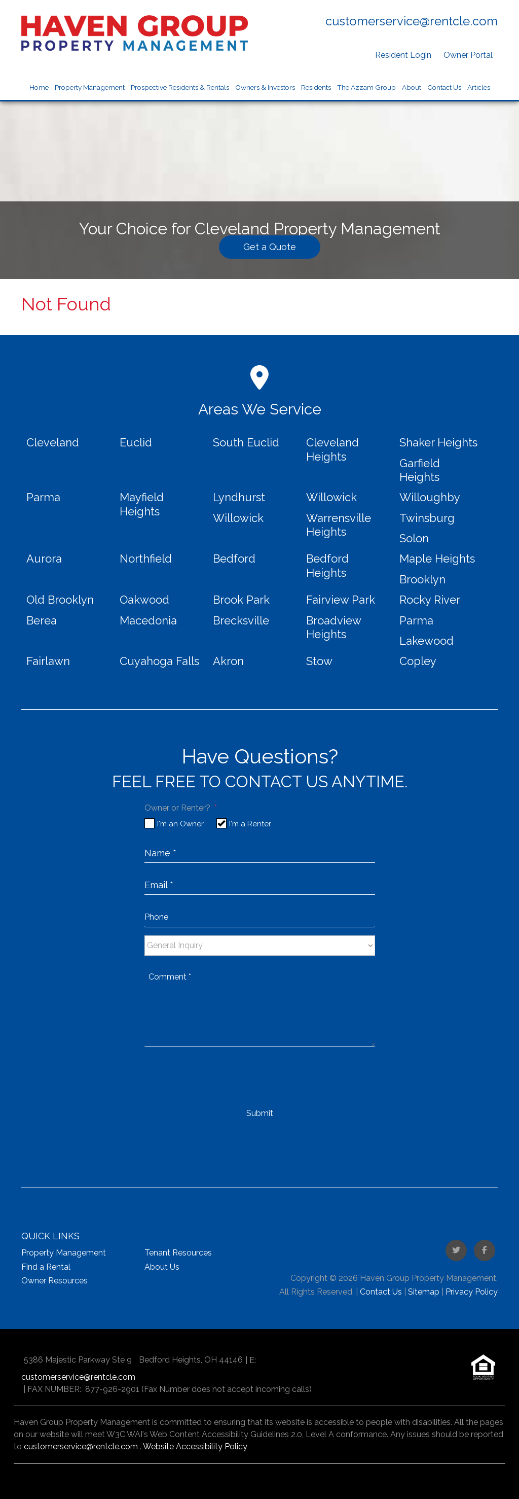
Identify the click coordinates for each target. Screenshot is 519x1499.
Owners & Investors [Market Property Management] (265, 87)
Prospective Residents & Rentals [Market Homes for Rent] (180, 87)
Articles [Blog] (478, 87)
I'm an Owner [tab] (180, 823)
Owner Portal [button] (468, 55)
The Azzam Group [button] (366, 87)
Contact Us (444, 87)
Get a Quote (269, 246)
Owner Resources (54, 1280)
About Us (161, 1267)
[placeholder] (259, 852)
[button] (456, 1250)
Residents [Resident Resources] (316, 87)
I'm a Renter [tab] (250, 823)
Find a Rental (45, 1267)
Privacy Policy (472, 1292)
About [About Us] (411, 87)
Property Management (63, 1253)
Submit (259, 1113)
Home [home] (39, 87)
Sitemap (423, 1292)
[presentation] (221, 1077)
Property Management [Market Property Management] (90, 87)
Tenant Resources (178, 1253)
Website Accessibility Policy (195, 1446)
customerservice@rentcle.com (411, 21)
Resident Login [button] (403, 55)
